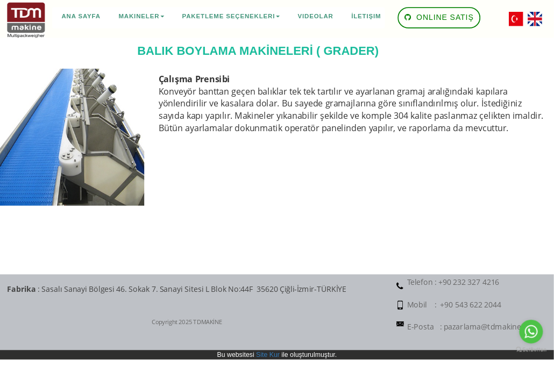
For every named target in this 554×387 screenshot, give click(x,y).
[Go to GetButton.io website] (531, 350)
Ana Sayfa (81, 16)
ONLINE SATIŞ (439, 15)
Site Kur (268, 355)
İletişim (366, 16)
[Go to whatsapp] (531, 331)
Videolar (315, 16)
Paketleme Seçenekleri (231, 16)
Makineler (141, 16)
